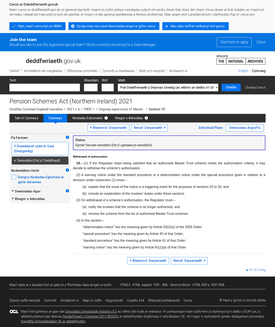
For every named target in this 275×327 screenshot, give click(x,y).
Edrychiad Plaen (211, 128)
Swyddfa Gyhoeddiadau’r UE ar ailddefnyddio (53, 321)
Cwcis (188, 300)
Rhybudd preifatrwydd (164, 300)
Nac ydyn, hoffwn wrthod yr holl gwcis (197, 26)
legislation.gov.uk (41, 59)
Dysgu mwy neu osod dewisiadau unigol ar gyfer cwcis (116, 26)
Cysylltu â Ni (135, 300)
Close (261, 42)
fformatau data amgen (83, 285)
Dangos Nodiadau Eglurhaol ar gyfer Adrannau (41, 179)
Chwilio (231, 87)
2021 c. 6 (73, 109)
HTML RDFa (201, 285)
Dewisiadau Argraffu (244, 128)
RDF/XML (218, 285)
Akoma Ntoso (180, 285)
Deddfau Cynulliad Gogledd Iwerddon (36, 109)
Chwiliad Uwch (255, 87)
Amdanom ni (69, 300)
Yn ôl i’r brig (257, 270)
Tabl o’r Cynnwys (26, 118)
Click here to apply (234, 42)
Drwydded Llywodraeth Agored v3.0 (91, 311)
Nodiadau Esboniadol (87, 118)
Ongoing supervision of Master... (122, 109)
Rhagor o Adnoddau (129, 118)
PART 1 (89, 109)
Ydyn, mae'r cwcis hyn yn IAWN (39, 26)
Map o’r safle (92, 300)
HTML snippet (142, 285)
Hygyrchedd (114, 300)
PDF (157, 285)
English (243, 71)
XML (165, 285)
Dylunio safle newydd (25, 300)
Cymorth (50, 300)
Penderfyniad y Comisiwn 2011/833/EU (90, 316)
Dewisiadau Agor (26, 191)
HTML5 (125, 285)
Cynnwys (55, 118)
